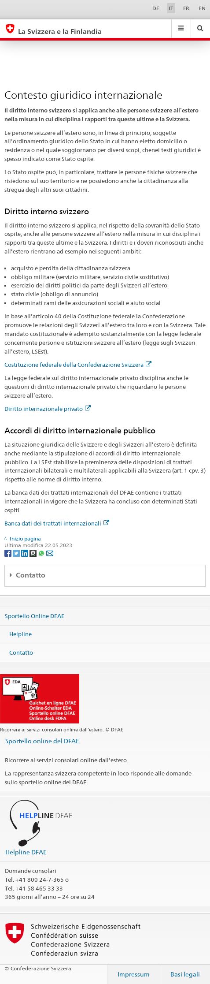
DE (155, 8)
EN (202, 8)
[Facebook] (8, 552)
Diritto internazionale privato (47, 408)
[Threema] (33, 552)
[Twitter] (17, 552)
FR (186, 8)
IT (171, 8)
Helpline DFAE (26, 852)
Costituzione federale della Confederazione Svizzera (77, 364)
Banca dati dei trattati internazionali (56, 523)
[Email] (49, 552)
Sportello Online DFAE (34, 615)
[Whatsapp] (42, 552)
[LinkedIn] (25, 552)
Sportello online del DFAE (42, 741)
